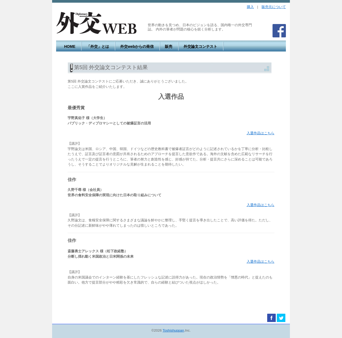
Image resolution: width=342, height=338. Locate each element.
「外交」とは (98, 46)
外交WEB (96, 23)
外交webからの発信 (137, 46)
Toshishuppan (173, 330)
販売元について (274, 7)
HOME (69, 46)
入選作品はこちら (260, 133)
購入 (250, 7)
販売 (168, 46)
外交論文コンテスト (200, 46)
